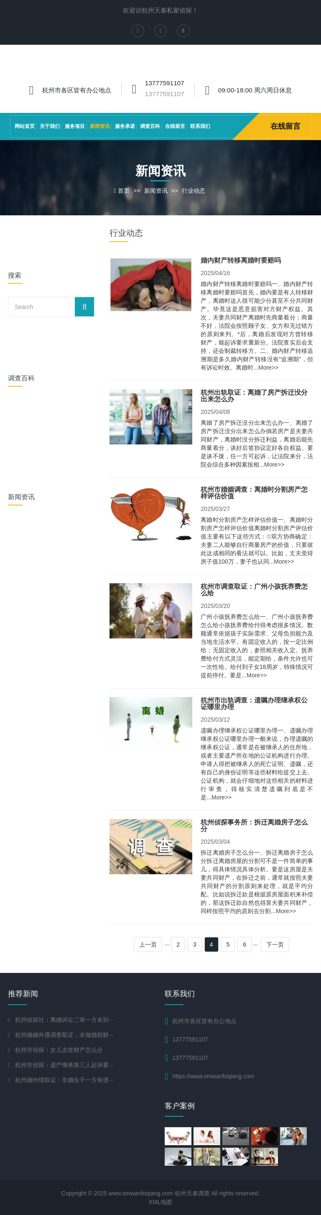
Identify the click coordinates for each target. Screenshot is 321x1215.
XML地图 (161, 1202)
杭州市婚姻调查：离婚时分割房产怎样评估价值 (254, 493)
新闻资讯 (100, 126)
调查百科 (150, 126)
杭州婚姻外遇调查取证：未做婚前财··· (64, 1034)
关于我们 (50, 126)
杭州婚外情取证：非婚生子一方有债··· (64, 1080)
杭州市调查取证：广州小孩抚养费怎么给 (254, 590)
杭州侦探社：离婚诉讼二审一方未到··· (64, 1019)
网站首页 (25, 126)
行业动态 (193, 190)
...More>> (265, 367)
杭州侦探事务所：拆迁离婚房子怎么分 (254, 825)
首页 (124, 190)
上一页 (148, 944)
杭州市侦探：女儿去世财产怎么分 (59, 1050)
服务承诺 (125, 126)
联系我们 (200, 126)
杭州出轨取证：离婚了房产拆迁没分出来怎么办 (254, 396)
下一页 (275, 944)
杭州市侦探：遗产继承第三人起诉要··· (64, 1065)
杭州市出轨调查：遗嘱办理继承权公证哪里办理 (254, 703)
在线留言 (175, 126)
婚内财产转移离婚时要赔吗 (241, 260)
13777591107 (164, 93)
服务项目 (75, 126)
